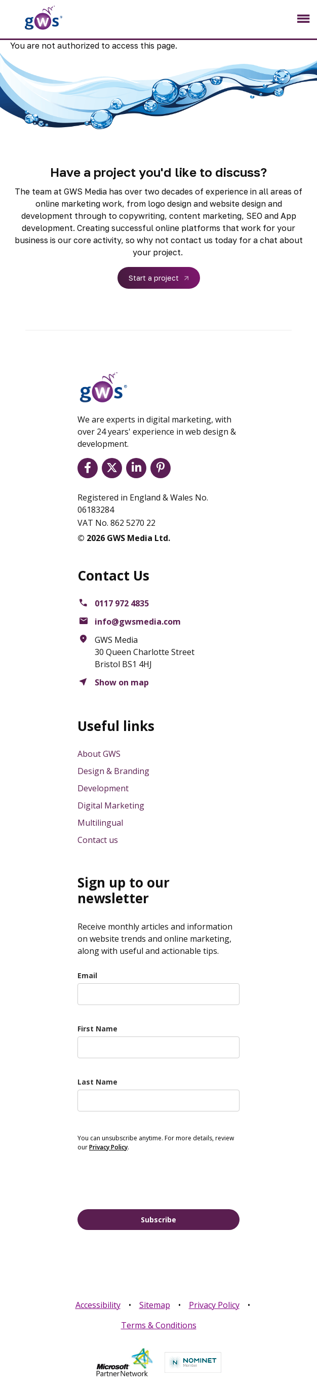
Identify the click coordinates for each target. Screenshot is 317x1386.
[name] (158, 1047)
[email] (158, 994)
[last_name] (158, 1100)
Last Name (97, 1082)
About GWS (99, 753)
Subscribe (158, 1219)
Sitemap (154, 1305)
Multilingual (100, 822)
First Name (97, 1028)
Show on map (122, 682)
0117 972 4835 (122, 603)
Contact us (97, 839)
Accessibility (98, 1305)
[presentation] (154, 1179)
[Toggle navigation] (303, 19)
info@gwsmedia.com (138, 621)
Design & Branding (113, 771)
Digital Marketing (110, 805)
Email (87, 975)
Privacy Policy (214, 1305)
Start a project (154, 278)
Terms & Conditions (158, 1325)
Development (103, 788)
